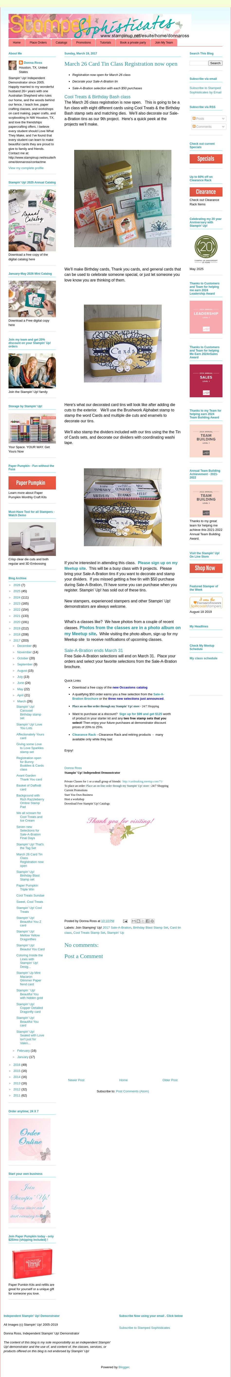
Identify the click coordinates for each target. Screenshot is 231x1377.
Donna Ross (73, 768)
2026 (17, 585)
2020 (17, 622)
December (25, 646)
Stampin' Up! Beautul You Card (30, 947)
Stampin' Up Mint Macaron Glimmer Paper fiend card (28, 978)
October (23, 658)
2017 (17, 640)
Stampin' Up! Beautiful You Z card (28, 921)
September (25, 664)
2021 (17, 616)
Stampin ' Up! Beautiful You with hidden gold (29, 994)
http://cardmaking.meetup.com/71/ (143, 781)
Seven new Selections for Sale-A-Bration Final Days (28, 832)
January (23, 1057)
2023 (17, 603)
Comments (202, 126)
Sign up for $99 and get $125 (140, 714)
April (21, 695)
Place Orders (38, 42)
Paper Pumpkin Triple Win (27, 887)
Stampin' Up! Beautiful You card (27, 1021)
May (20, 689)
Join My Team (164, 42)
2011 (17, 1095)
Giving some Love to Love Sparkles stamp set (30, 747)
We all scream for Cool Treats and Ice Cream (29, 816)
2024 (17, 597)
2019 (17, 628)
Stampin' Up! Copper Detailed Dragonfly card (29, 1008)
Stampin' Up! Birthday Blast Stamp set (27, 875)
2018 (17, 634)
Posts (198, 118)
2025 (17, 591)
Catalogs (61, 42)
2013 (17, 1083)
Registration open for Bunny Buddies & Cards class (30, 763)
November (25, 652)
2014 (17, 1077)
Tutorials (105, 42)
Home (17, 42)
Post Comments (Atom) (132, 1091)
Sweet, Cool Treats (29, 902)
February (24, 1050)
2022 (17, 609)
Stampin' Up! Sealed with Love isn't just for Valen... (30, 1037)
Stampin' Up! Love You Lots (29, 726)
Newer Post (76, 1080)
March (22, 701)
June (21, 683)
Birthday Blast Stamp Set (150, 927)
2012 (17, 1089)
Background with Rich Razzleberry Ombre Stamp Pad (30, 801)
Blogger (123, 1367)
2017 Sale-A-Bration (117, 927)
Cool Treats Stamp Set (89, 932)
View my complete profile (26, 168)
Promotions (83, 42)
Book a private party (133, 42)
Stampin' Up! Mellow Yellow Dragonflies (28, 935)
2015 (17, 1071)
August (22, 670)
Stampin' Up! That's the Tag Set (30, 846)
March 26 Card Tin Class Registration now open (30, 860)
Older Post (170, 1080)
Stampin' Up (115, 932)
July (20, 677)
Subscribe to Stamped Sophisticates (144, 1328)
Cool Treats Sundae (30, 895)
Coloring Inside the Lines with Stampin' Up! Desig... (29, 961)
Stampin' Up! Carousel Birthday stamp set (28, 712)
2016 (17, 1065)
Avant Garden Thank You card (29, 777)
